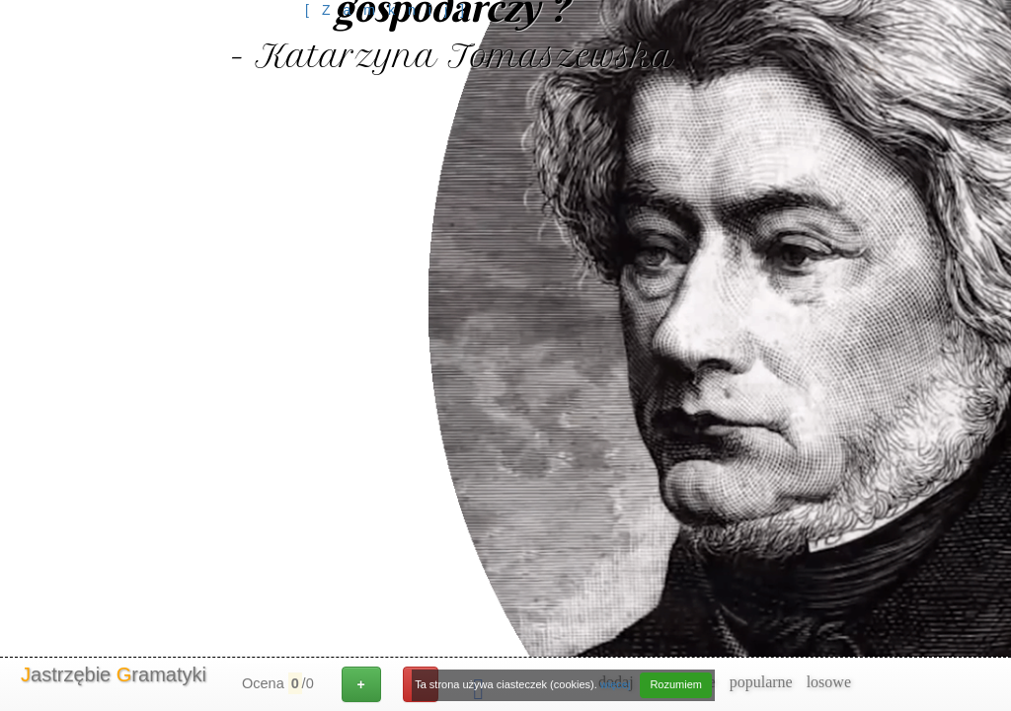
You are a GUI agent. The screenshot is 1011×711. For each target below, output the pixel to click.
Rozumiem (676, 684)
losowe (829, 681)
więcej (615, 684)
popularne (761, 681)
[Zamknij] (391, 10)
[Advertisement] (391, 64)
